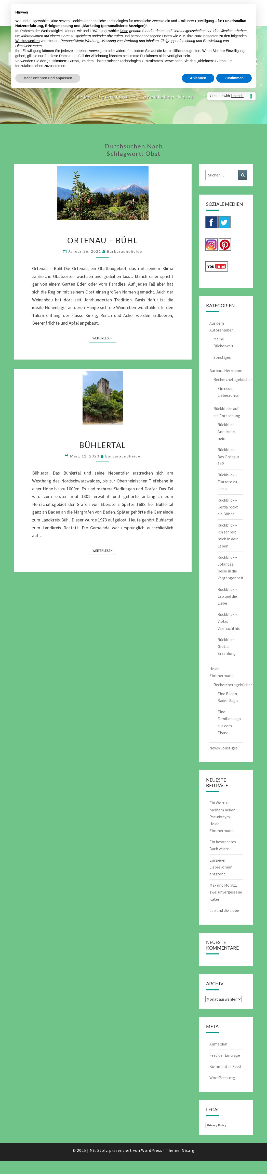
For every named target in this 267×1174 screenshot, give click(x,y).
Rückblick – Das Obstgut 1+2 (228, 456)
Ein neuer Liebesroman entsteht (220, 867)
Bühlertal (102, 445)
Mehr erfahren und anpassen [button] (47, 78)
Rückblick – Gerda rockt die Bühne (228, 506)
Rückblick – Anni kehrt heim (227, 431)
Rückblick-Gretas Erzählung (227, 646)
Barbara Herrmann (225, 370)
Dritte (124, 31)
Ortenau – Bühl (102, 240)
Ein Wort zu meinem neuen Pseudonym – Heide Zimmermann (222, 816)
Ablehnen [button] (198, 78)
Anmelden (218, 1044)
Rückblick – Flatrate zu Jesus (227, 481)
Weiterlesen (104, 337)
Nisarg (188, 1150)
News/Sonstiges (223, 747)
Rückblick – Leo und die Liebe (227, 596)
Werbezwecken (27, 41)
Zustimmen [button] (234, 78)
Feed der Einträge (224, 1055)
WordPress (151, 1150)
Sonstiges (222, 357)
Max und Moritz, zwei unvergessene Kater (225, 892)
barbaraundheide (124, 251)
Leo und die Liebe (224, 910)
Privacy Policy (216, 1125)
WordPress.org (222, 1077)
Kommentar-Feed (225, 1066)
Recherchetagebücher (232, 379)
